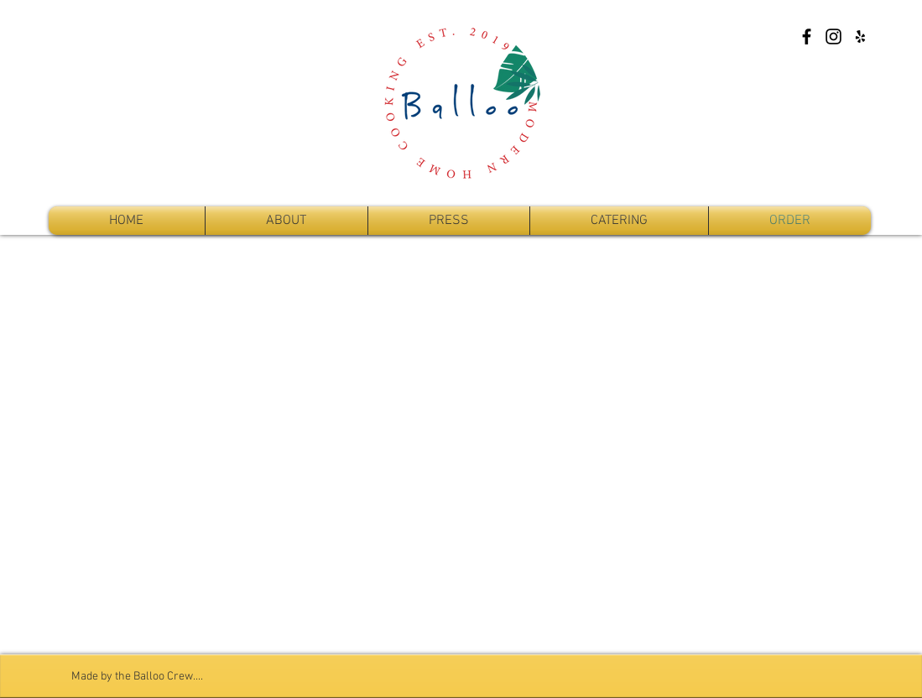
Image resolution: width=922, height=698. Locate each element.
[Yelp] (860, 36)
